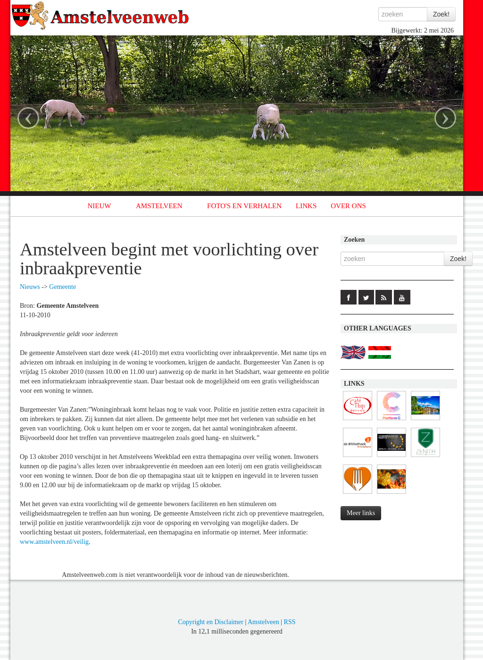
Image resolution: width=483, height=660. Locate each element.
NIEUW (99, 206)
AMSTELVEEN (159, 206)
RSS (290, 622)
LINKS (306, 206)
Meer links (361, 512)
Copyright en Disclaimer (210, 622)
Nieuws (30, 286)
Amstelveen (263, 622)
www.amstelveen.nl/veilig (54, 541)
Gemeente (62, 286)
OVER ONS (348, 206)
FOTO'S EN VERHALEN (244, 206)
